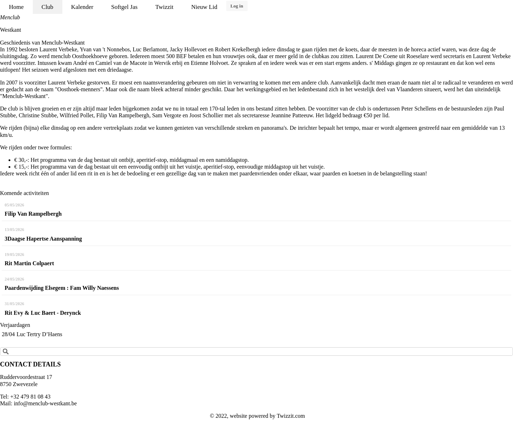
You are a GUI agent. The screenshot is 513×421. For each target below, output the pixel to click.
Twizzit (164, 7)
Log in (236, 6)
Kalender (82, 7)
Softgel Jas (124, 7)
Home (16, 7)
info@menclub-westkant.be (45, 403)
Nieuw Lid (204, 7)
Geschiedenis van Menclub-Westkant (42, 43)
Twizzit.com (291, 416)
